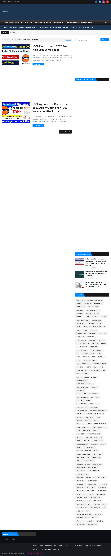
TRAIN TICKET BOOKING (84, 504)
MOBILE (89, 424)
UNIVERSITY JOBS (95, 508)
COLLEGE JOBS (96, 320)
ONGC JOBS (80, 434)
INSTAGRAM (94, 387)
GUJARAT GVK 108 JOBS (84, 364)
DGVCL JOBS (80, 337)
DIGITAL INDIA (91, 337)
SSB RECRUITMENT (93, 471)
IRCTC (98, 397)
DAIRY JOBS (93, 330)
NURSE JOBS (86, 431)
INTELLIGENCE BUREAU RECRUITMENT (88, 394)
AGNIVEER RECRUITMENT (84, 303)
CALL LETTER (89, 317)
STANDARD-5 (91, 487)
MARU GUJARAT (99, 414)
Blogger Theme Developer (36, 553)
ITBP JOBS (79, 400)
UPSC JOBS (80, 511)
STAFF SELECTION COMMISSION (86, 477)
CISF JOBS (104, 317)
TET (95, 501)
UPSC (104, 508)
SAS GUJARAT (81, 457)
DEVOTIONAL (103, 333)
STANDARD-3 (103, 484)
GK (77, 354)
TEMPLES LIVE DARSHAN (84, 501)
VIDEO (88, 511)
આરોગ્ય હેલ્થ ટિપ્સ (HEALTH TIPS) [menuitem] (83, 28)
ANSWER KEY (80, 310)
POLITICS (86, 441)
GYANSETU (80, 367)
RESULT (96, 451)
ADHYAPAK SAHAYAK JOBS (85, 300)
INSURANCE (80, 390)
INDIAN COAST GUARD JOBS (85, 384)
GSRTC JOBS (101, 357)
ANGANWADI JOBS (93, 307)
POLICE (79, 441)
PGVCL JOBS (98, 437)
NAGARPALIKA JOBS (82, 427)
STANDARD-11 (92, 481)
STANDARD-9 (102, 491)
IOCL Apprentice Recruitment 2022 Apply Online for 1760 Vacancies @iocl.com (52, 107)
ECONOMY (102, 340)
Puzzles (79, 447)
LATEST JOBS (80, 414)
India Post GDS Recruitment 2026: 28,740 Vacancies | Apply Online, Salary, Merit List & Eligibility (96, 262)
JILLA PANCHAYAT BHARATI (85, 404)
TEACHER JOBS (101, 494)
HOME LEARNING (82, 370)
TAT (84, 494)
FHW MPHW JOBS (82, 347)
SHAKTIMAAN (81, 467)
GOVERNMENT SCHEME (88, 354)
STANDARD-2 (92, 484)
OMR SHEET (96, 431)
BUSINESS (79, 317)
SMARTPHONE (81, 471)
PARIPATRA (88, 437)
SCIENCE (79, 461)
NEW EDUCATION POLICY (99, 427)
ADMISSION (98, 300)
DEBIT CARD (92, 333)
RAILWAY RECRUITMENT (84, 451)
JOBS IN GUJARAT (82, 410)
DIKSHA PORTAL (81, 340)
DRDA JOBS (92, 340)
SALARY (100, 454)
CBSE (96, 317)
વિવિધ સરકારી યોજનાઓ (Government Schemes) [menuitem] (20, 28)
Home (4, 2)
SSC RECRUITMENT (82, 474)
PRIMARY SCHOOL (82, 444)
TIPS (99, 501)
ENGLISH (103, 343)
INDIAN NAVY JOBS (82, 387)
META (95, 421)
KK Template (13, 553)
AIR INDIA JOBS (98, 303)
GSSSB (78, 360)
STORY (79, 494)
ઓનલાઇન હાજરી (92, 524)
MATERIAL (79, 417)
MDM (98, 417)
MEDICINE (79, 421)
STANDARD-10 (81, 481)
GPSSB (78, 357)
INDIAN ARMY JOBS (82, 380)
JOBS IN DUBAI (94, 407)
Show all (68, 40)
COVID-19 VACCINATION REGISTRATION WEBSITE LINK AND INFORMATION (95, 284)
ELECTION (95, 343)
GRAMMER (86, 357)
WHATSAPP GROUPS (83, 518)
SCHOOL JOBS (96, 457)
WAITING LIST (99, 514)
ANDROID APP (81, 307)
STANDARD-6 (102, 487)
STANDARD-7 (81, 491)
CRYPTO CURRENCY (99, 327)
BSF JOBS (88, 313)
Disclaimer (56, 549)
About (10, 2)
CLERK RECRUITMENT (83, 320)
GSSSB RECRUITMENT (89, 360)
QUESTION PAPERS (89, 447)
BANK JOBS (80, 313)
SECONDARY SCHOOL (83, 464)
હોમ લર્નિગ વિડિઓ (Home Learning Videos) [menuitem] (49, 22)
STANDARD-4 (81, 487)
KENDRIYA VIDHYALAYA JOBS (98, 410)
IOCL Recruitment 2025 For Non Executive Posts (50, 48)
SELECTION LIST (97, 464)
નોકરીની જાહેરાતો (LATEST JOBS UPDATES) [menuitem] (18, 22)
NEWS (78, 431)
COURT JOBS (90, 323)
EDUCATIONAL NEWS (83, 343)
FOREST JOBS (93, 347)
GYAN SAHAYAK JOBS (99, 364)
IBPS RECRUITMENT (82, 374)
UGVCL (104, 504)
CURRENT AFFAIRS (82, 330)
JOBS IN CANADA (82, 407)
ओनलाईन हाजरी (80, 521)
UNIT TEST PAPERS (82, 508)
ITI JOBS (87, 400)
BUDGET (96, 313)
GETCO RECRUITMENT (96, 350)
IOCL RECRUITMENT (82, 397)
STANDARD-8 (91, 491)
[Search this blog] (86, 40)
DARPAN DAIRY (81, 333)
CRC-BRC (99, 323)
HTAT (103, 370)
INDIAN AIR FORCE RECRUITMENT (86, 377)
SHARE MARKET (91, 467)
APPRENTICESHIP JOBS (93, 310)
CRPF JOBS (87, 327)
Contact (16, 2)
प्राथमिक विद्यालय (81, 524)
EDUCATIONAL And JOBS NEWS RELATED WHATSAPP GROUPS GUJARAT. (96, 274)
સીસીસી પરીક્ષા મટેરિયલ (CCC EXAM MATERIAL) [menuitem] (54, 28)
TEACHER (91, 494)
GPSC (99, 354)
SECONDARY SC (89, 461)
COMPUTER (80, 323)
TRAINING (97, 504)
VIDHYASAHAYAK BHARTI (84, 514)
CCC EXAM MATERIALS (76, 546)
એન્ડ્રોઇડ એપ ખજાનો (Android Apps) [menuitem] (79, 22)
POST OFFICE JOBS (97, 441)
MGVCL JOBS (80, 424)
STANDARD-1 (102, 477)
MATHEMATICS (89, 417)
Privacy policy (46, 549)
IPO (92, 397)
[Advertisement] (37, 84)
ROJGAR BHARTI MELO (83, 454)
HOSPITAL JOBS (94, 370)
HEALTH (88, 367)
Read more (37, 64)
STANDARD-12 (81, 484)
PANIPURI (79, 437)
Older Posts (65, 132)
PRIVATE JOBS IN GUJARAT (98, 444)
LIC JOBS (89, 414)
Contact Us (48, 546)
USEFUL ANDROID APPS (61, 546)
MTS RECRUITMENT (100, 424)
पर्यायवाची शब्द (90, 521)
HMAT (101, 367)
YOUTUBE (95, 518)
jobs (97, 404)
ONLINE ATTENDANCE (93, 434)
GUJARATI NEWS (90, 546)
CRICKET (79, 327)
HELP (94, 367)
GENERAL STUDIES (82, 350)
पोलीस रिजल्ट (100, 521)
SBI (88, 457)
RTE (94, 454)
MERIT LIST (88, 421)
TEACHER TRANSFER (82, 498)
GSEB (93, 357)
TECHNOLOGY (95, 498)
